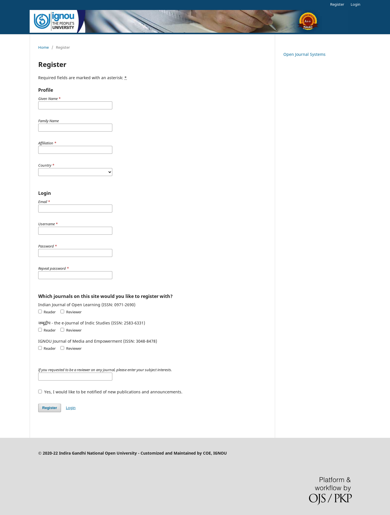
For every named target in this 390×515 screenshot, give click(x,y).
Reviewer (70, 311)
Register (337, 4)
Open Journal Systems (304, 54)
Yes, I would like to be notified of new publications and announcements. (110, 392)
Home (43, 47)
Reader (47, 311)
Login (355, 4)
